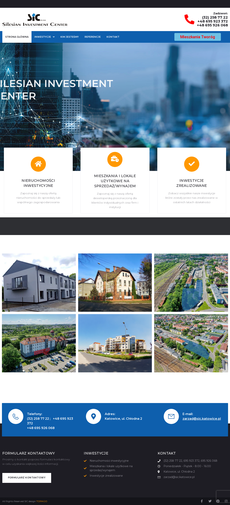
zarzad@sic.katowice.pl (202, 419)
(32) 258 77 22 (215, 17)
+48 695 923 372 (213, 21)
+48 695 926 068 (212, 25)
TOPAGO (41, 501)
